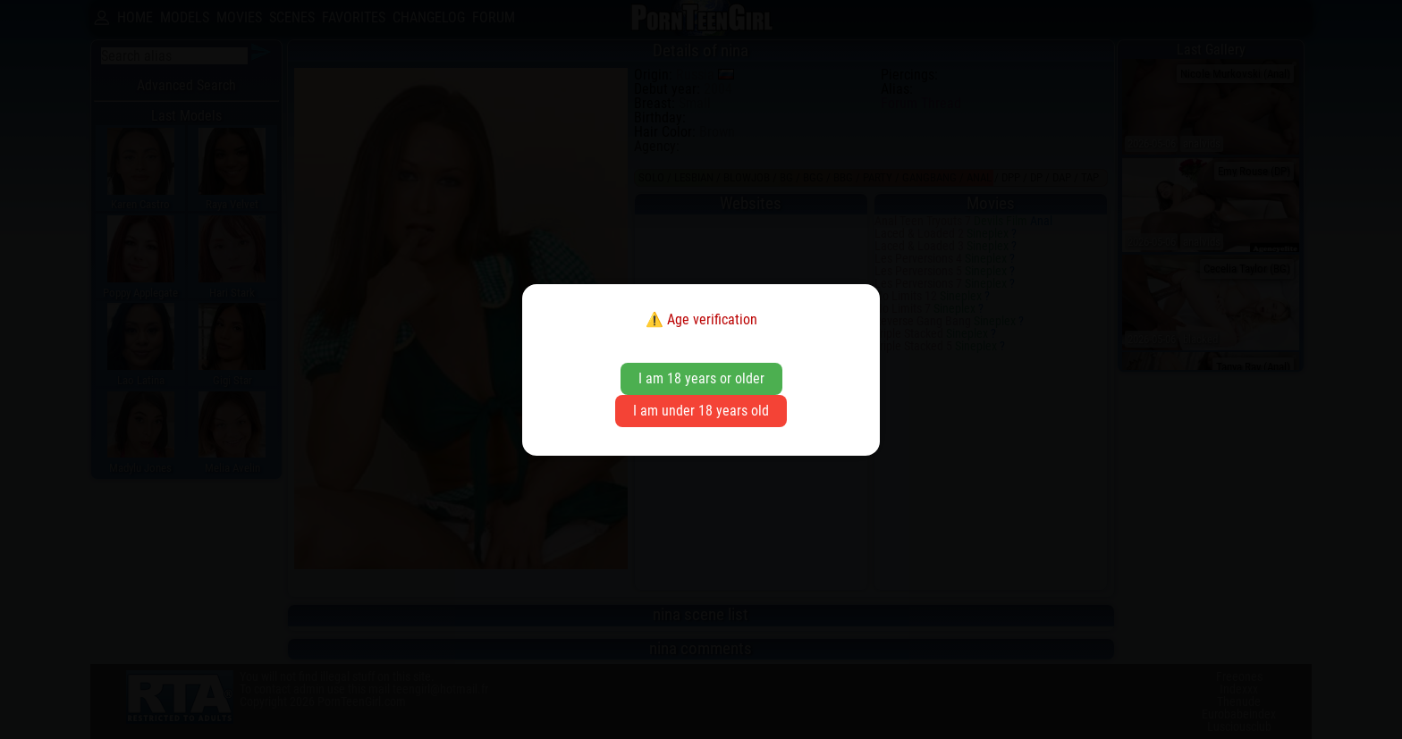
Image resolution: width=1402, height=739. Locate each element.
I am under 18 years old (701, 410)
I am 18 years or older (701, 378)
